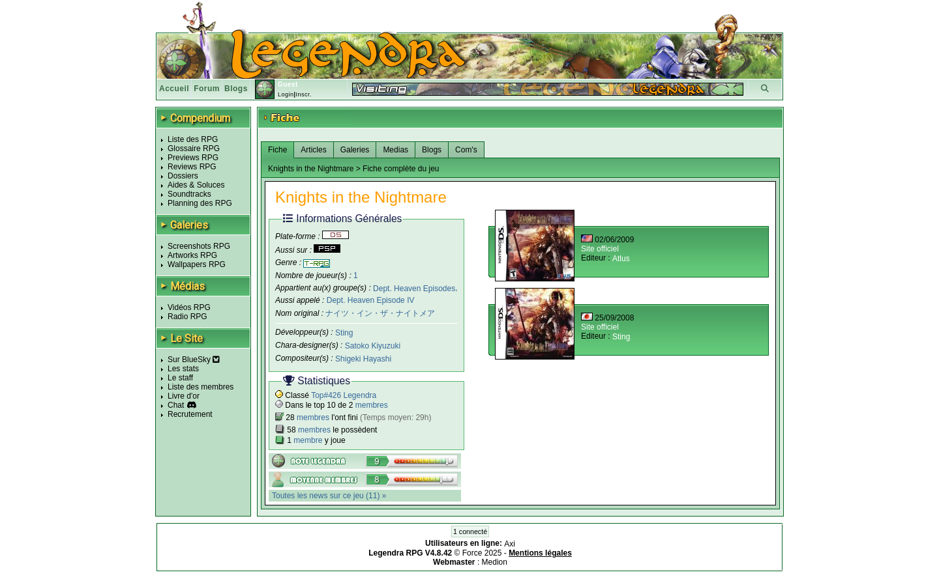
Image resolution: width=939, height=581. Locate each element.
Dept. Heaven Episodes (414, 287)
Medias (395, 149)
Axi (509, 543)
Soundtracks (189, 194)
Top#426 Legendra (343, 395)
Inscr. (303, 94)
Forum (207, 88)
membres (371, 405)
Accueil (174, 88)
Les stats (183, 368)
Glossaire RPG (194, 148)
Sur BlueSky (194, 359)
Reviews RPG (192, 166)
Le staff (180, 377)
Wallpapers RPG (197, 264)
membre (307, 440)
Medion (494, 562)
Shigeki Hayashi (363, 358)
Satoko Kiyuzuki (372, 345)
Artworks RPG (192, 255)
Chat (176, 405)
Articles (313, 149)
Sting (344, 332)
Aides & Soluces (196, 185)
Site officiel (600, 248)
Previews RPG (193, 157)
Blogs (236, 88)
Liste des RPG (193, 139)
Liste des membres (200, 386)
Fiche (277, 149)
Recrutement (190, 414)
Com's (466, 149)
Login (286, 94)
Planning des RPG (200, 203)
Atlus (621, 258)
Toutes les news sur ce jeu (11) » (329, 495)
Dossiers (183, 175)
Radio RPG (187, 316)
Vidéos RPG (189, 307)
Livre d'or (184, 396)
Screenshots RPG (199, 246)
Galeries (355, 149)
